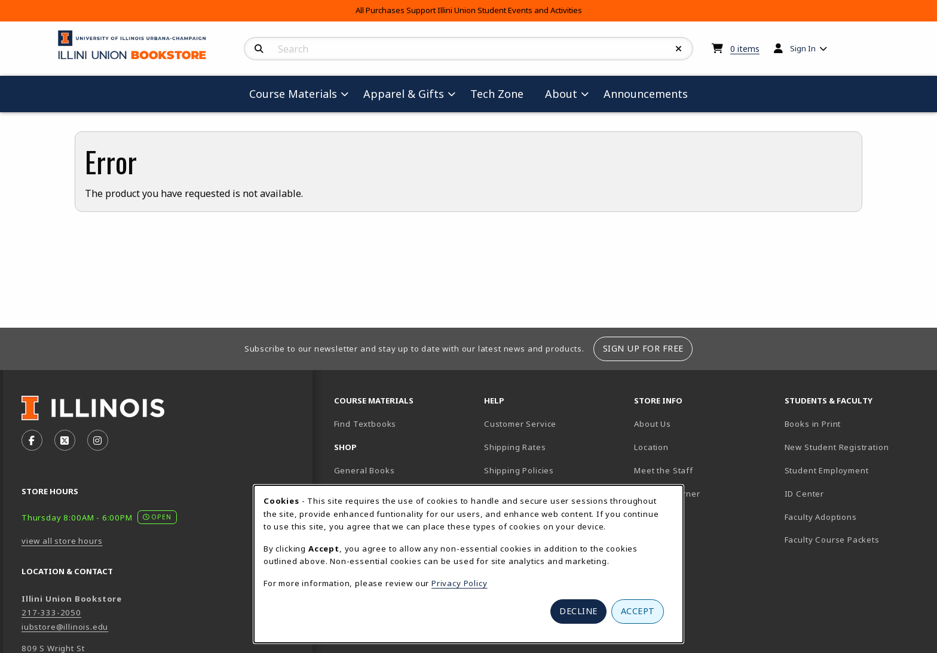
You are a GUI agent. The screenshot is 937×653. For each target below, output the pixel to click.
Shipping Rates (515, 447)
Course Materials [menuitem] (293, 94)
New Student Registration (837, 447)
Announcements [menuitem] (646, 94)
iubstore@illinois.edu (65, 626)
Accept (638, 611)
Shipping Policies (519, 470)
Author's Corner (667, 493)
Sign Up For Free (643, 348)
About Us (652, 423)
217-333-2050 (51, 612)
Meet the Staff (663, 470)
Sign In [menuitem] (803, 48)
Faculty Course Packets (832, 539)
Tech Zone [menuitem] (501, 93)
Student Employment (855, 470)
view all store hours (62, 540)
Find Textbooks (365, 423)
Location (651, 447)
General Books (364, 470)
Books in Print (854, 423)
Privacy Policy (459, 583)
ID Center (846, 493)
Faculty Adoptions (821, 517)
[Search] (259, 49)
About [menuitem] (561, 94)
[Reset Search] (679, 49)
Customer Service (520, 423)
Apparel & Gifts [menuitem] (403, 94)
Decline (578, 611)
